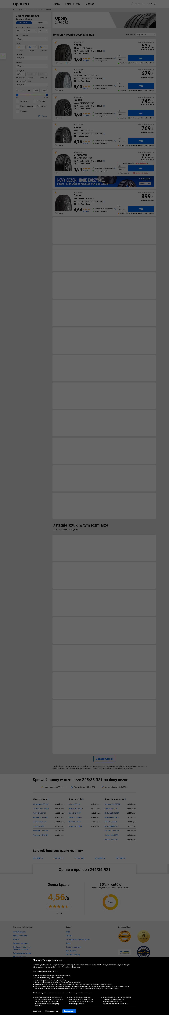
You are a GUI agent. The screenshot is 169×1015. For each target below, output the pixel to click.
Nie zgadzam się (51, 1011)
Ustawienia (37, 1011)
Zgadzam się (69, 1011)
